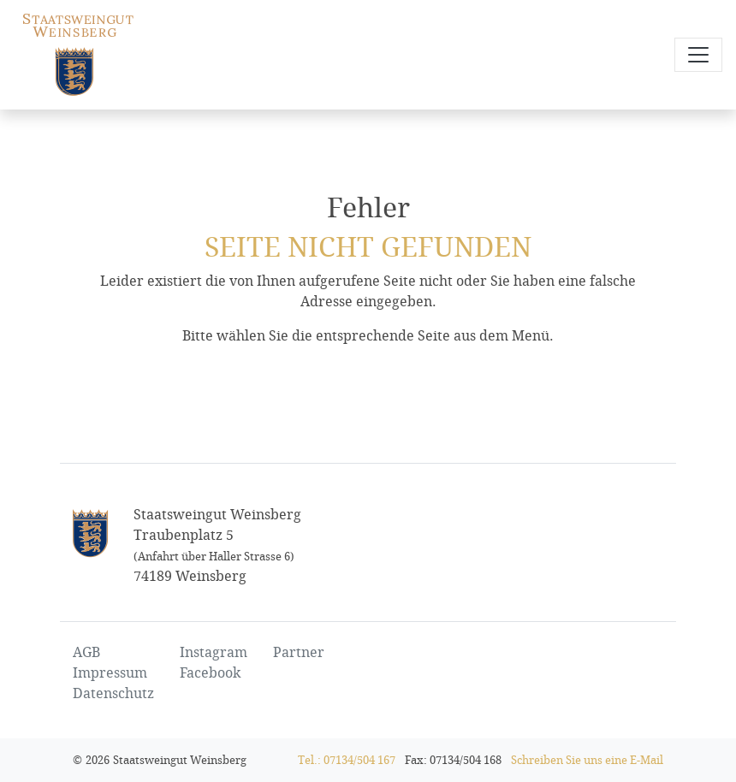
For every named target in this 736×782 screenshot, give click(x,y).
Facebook (210, 673)
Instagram (213, 652)
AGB (86, 652)
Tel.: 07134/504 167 (346, 760)
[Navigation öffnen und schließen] (698, 55)
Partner (298, 652)
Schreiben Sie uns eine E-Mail (587, 760)
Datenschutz (113, 693)
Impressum (110, 673)
